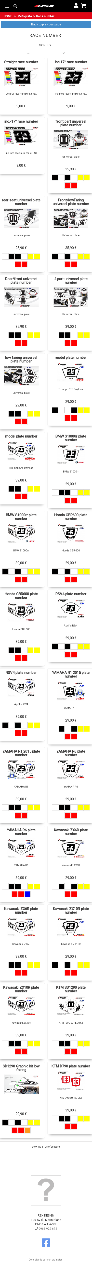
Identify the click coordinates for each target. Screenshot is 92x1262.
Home (8, 16)
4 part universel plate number (71, 281)
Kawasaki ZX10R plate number (71, 910)
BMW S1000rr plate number (70, 438)
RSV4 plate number (70, 594)
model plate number (71, 358)
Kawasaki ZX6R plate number (71, 832)
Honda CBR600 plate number (70, 517)
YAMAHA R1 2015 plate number (71, 674)
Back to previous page (46, 24)
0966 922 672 (46, 1228)
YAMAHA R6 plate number (70, 753)
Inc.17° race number (71, 62)
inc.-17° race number (21, 121)
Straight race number (21, 62)
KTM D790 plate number (71, 1066)
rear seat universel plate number (21, 202)
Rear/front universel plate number (21, 281)
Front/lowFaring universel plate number (71, 202)
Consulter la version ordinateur (46, 1259)
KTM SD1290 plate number (71, 989)
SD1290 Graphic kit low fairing (21, 1068)
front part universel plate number (70, 123)
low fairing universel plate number (21, 359)
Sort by (45, 45)
